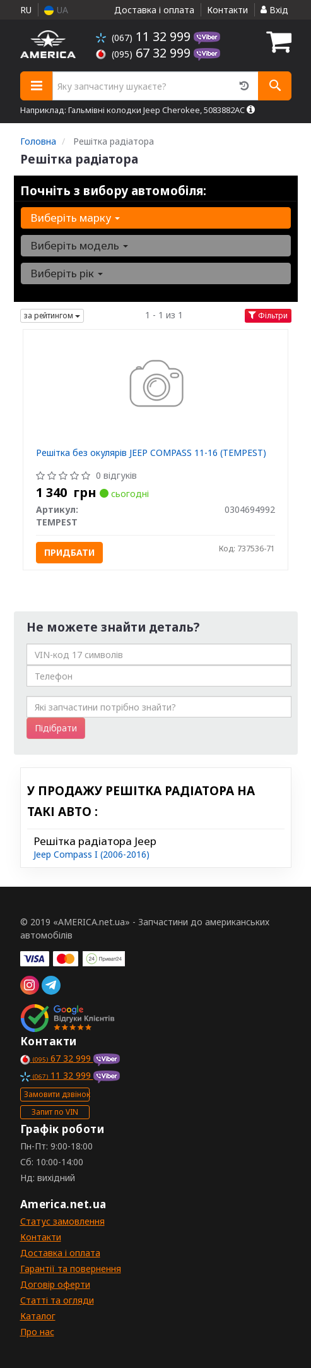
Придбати (69, 552)
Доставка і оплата (154, 10)
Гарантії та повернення (70, 1269)
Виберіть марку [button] (75, 217)
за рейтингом (52, 315)
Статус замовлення (62, 1221)
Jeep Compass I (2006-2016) (91, 854)
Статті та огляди (57, 1300)
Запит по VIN (55, 1112)
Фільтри (268, 315)
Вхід (274, 10)
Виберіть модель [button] (79, 245)
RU (26, 10)
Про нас (37, 1332)
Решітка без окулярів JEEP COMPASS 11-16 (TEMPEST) (151, 453)
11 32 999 (145, 36)
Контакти (227, 10)
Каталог (38, 1316)
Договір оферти (55, 1284)
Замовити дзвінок (57, 1094)
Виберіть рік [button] (66, 273)
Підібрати (56, 728)
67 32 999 (145, 52)
